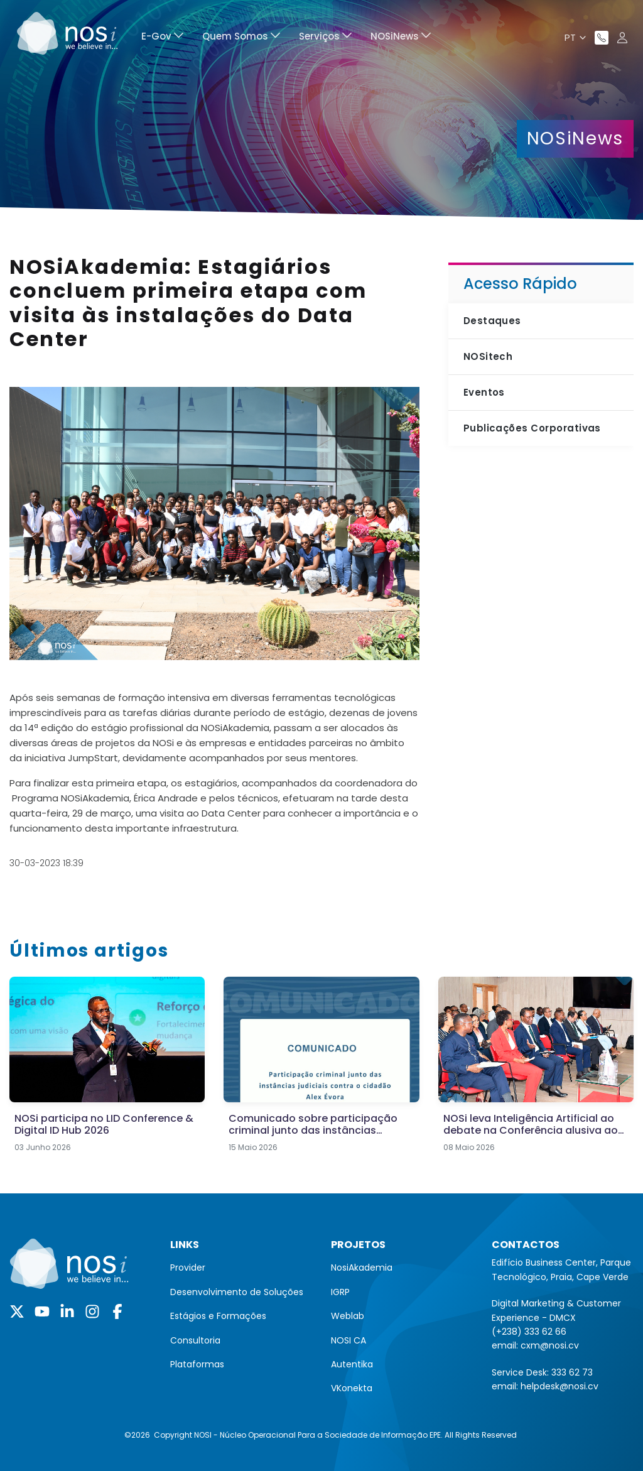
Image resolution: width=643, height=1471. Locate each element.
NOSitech (488, 356)
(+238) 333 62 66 (529, 1331)
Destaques (492, 320)
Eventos (484, 392)
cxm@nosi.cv (550, 1345)
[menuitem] (162, 38)
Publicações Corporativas (532, 428)
